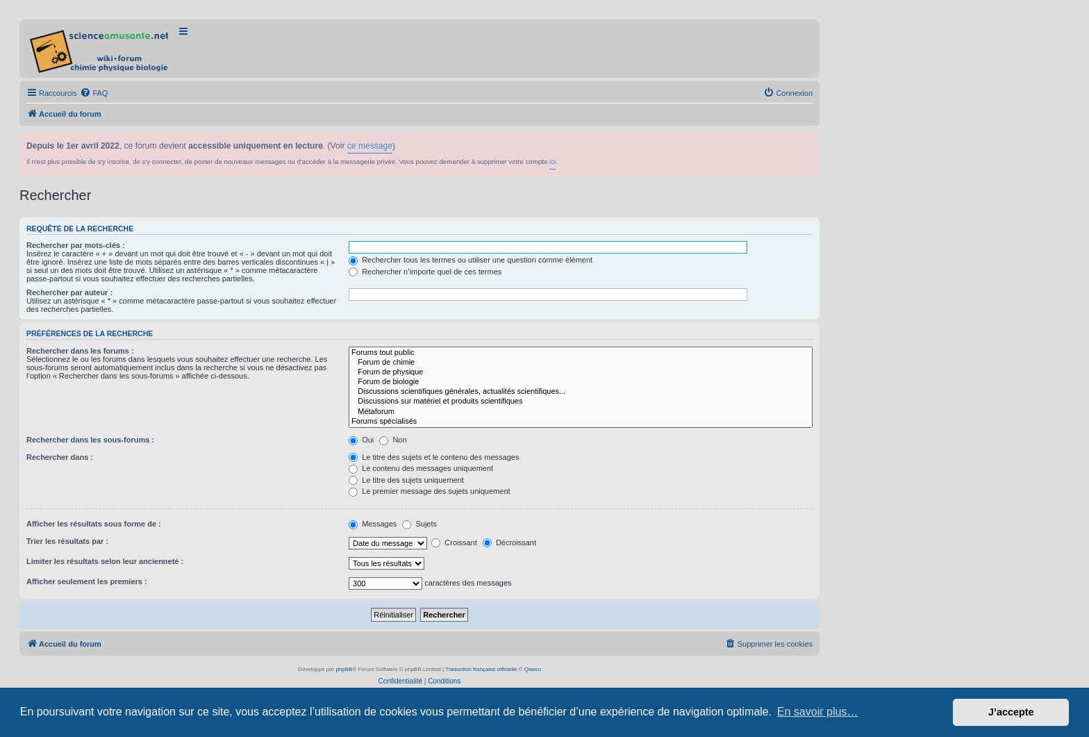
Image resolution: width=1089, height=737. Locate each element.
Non (392, 440)
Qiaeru (532, 669)
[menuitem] (94, 93)
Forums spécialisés (580, 422)
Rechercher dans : (59, 457)
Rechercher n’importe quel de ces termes (425, 271)
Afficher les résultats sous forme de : (93, 524)
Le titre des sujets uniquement (406, 480)
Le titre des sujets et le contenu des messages (434, 457)
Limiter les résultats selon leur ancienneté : (104, 561)
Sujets (419, 524)
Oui (361, 440)
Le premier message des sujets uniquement (429, 491)
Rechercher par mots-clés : (75, 245)
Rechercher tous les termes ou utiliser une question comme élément (470, 260)
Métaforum (580, 412)
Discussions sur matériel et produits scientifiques (580, 401)
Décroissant (509, 542)
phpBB (343, 669)
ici (552, 161)
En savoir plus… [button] (817, 712)
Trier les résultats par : (67, 541)
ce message (369, 146)
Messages (373, 524)
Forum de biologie (580, 382)
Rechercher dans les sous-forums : (90, 440)
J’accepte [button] (1011, 712)
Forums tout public (580, 353)
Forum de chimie (580, 362)
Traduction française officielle (481, 669)
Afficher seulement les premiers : (86, 581)
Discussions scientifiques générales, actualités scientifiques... (580, 392)
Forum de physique (580, 372)
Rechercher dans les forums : (80, 351)
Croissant (454, 542)
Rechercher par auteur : (69, 292)
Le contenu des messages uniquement (421, 468)
